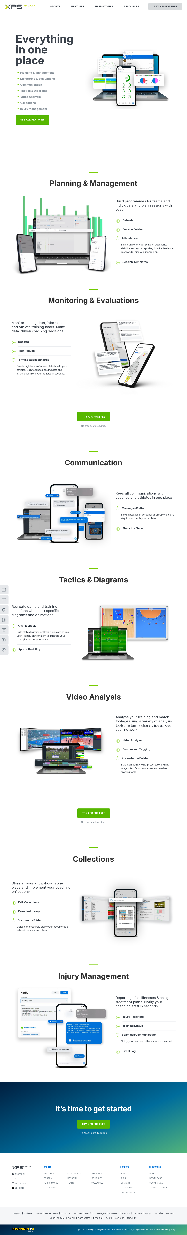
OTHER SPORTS (51, 1187)
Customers (127, 1187)
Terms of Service (158, 1187)
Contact (125, 1183)
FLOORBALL (96, 1173)
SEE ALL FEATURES (32, 119)
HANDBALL (72, 1178)
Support (154, 1173)
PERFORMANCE (51, 1183)
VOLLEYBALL (97, 1183)
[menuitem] (17, 1213)
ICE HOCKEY (96, 1178)
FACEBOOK (20, 1174)
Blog (123, 1178)
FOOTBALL (49, 1178)
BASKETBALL (50, 1173)
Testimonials (128, 1192)
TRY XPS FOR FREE (93, 416)
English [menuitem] (78, 1213)
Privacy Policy (170, 1230)
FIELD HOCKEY (74, 1173)
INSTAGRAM (20, 1183)
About (124, 1173)
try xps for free (93, 1124)
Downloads (155, 1178)
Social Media (156, 1183)
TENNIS (70, 1183)
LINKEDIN (19, 1188)
